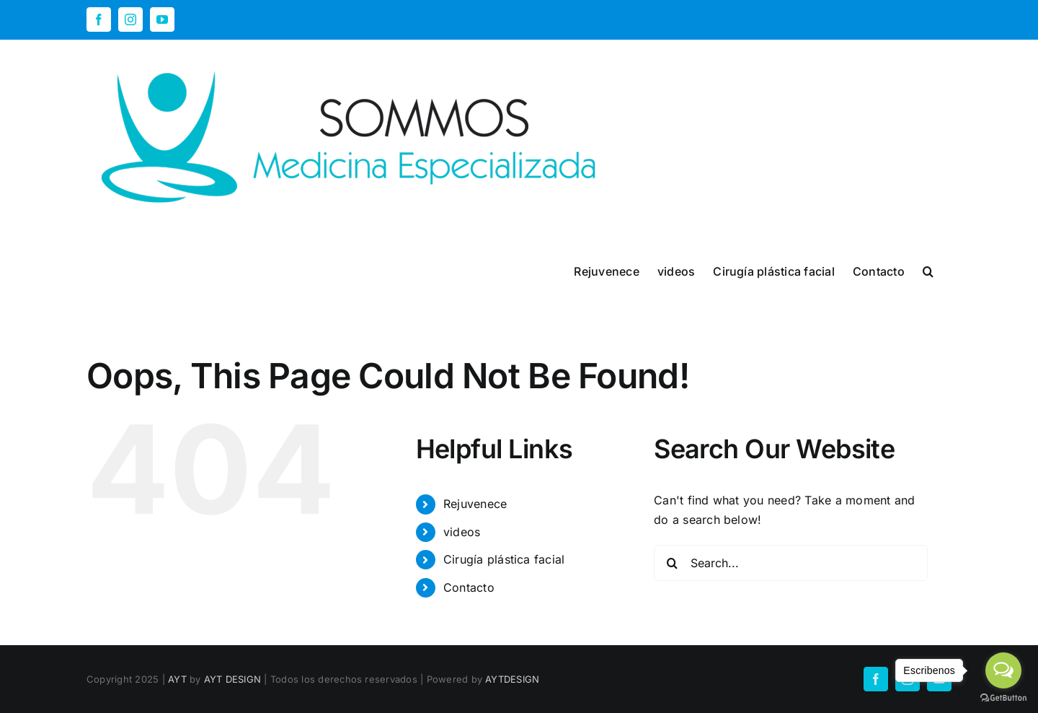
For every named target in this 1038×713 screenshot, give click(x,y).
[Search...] (791, 563)
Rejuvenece (475, 504)
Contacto (468, 587)
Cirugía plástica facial (504, 559)
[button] (928, 270)
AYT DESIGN (232, 679)
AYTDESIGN (512, 679)
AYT (177, 679)
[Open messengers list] (1003, 670)
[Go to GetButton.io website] (1003, 698)
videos (461, 532)
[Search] (672, 563)
